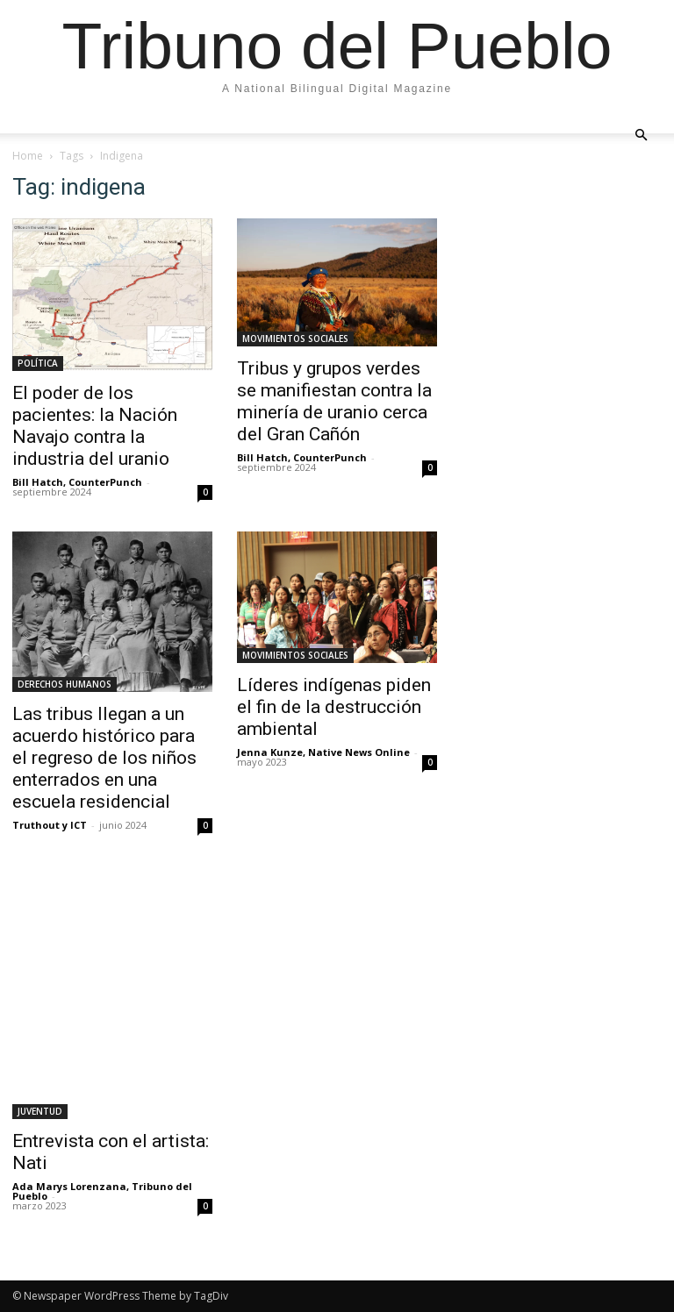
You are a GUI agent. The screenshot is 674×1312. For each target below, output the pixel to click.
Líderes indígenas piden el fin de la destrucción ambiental (334, 706)
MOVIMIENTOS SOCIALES (295, 338)
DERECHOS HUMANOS (64, 684)
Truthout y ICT (49, 824)
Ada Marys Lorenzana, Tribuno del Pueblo (102, 1191)
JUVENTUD (40, 1111)
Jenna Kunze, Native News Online (323, 752)
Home (27, 155)
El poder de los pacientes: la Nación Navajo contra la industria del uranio (94, 425)
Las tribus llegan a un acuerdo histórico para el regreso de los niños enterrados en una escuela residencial (104, 757)
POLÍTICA (38, 363)
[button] (641, 134)
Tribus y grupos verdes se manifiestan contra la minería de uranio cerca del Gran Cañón (334, 401)
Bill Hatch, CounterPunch (77, 481)
